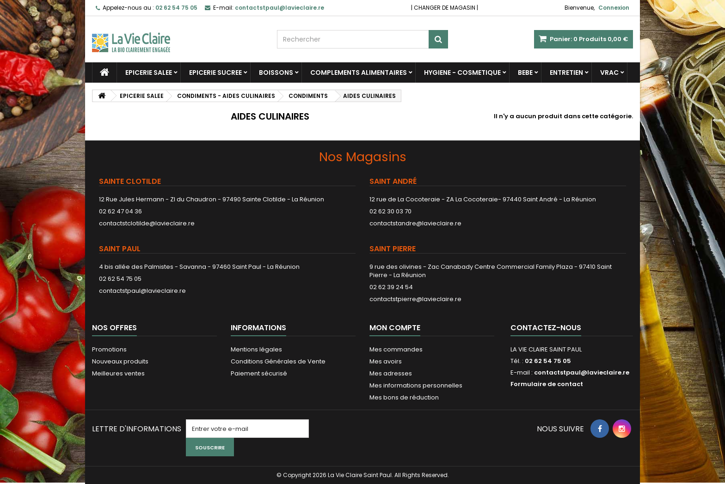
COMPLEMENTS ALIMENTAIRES (358, 72)
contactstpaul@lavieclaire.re (142, 290)
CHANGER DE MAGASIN (444, 8)
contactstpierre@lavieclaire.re (415, 299)
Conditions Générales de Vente (278, 361)
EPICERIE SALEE (148, 72)
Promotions (109, 349)
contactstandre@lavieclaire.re (415, 223)
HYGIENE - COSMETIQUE (462, 72)
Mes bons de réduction (404, 397)
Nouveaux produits (120, 361)
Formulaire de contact (546, 384)
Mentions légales (256, 349)
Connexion (613, 8)
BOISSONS (276, 72)
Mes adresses (390, 373)
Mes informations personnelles (415, 385)
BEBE (525, 72)
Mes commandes (396, 349)
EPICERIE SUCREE (215, 72)
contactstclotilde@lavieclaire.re (147, 223)
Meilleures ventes (118, 373)
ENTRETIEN (566, 72)
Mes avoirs (385, 361)
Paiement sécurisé (259, 373)
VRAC (609, 72)
